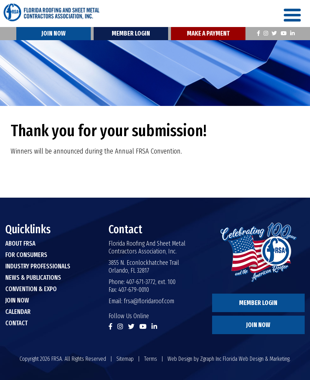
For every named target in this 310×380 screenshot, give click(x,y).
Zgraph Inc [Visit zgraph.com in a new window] (210, 358)
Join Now (53, 33)
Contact (16, 323)
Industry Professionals (37, 266)
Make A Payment (208, 33)
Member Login (131, 33)
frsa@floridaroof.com (149, 301)
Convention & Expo (31, 289)
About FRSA (20, 243)
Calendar (18, 312)
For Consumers (26, 255)
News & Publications (33, 278)
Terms (150, 358)
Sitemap (125, 358)
